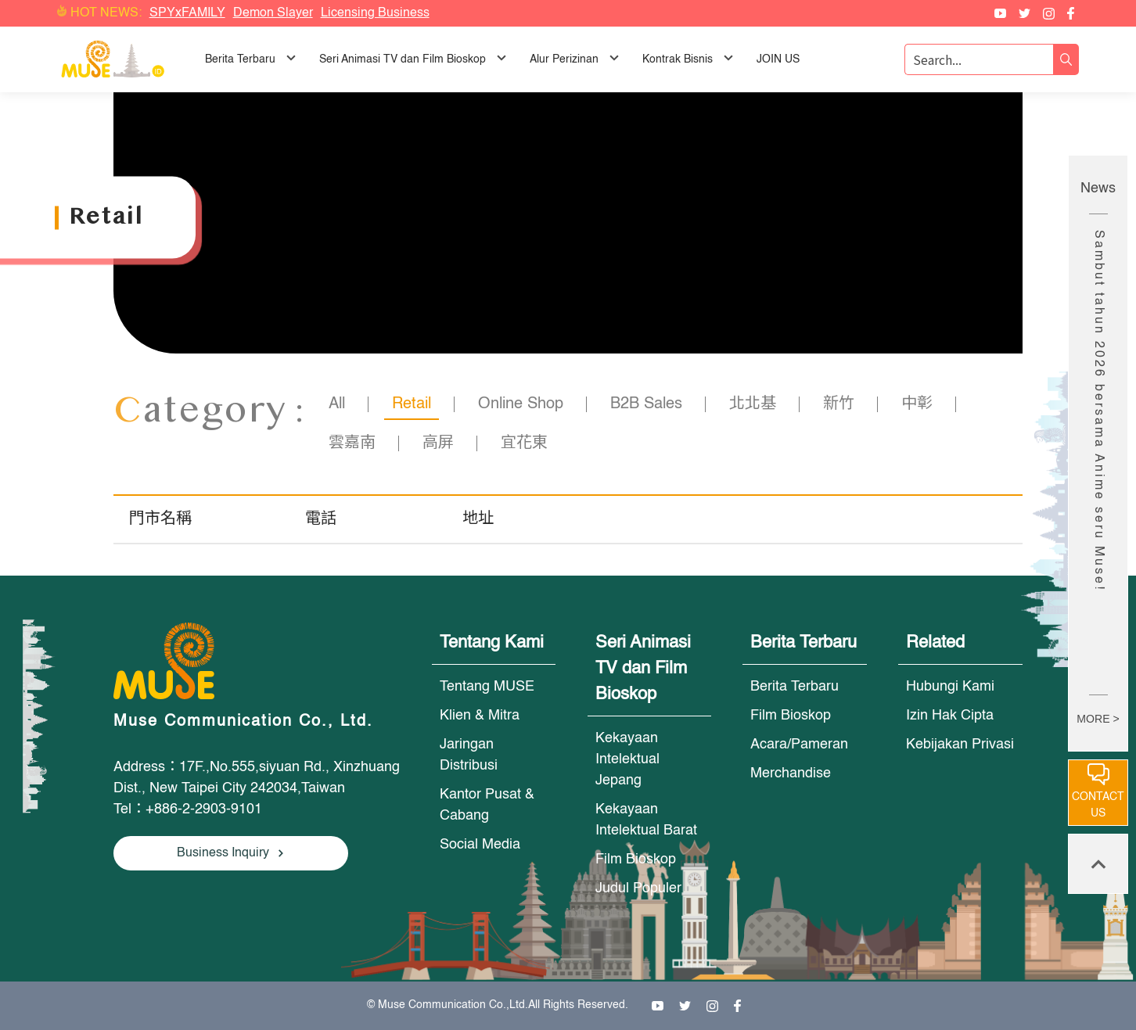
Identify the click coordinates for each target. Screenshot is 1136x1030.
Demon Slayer (273, 13)
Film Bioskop (635, 859)
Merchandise (790, 773)
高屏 (438, 443)
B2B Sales (646, 404)
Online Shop (520, 404)
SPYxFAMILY (187, 13)
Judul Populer (638, 888)
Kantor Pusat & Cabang (487, 805)
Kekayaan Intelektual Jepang (627, 759)
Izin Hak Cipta (950, 716)
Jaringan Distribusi (469, 755)
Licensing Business (375, 13)
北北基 (752, 404)
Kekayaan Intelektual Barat (646, 820)
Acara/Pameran (799, 745)
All (337, 404)
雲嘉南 (352, 443)
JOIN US (778, 59)
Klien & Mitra (479, 716)
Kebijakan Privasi (960, 745)
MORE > (1098, 718)
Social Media (480, 845)
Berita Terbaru (794, 687)
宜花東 (524, 443)
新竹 (838, 404)
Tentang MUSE (487, 687)
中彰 (917, 404)
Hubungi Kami (950, 687)
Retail (411, 404)
